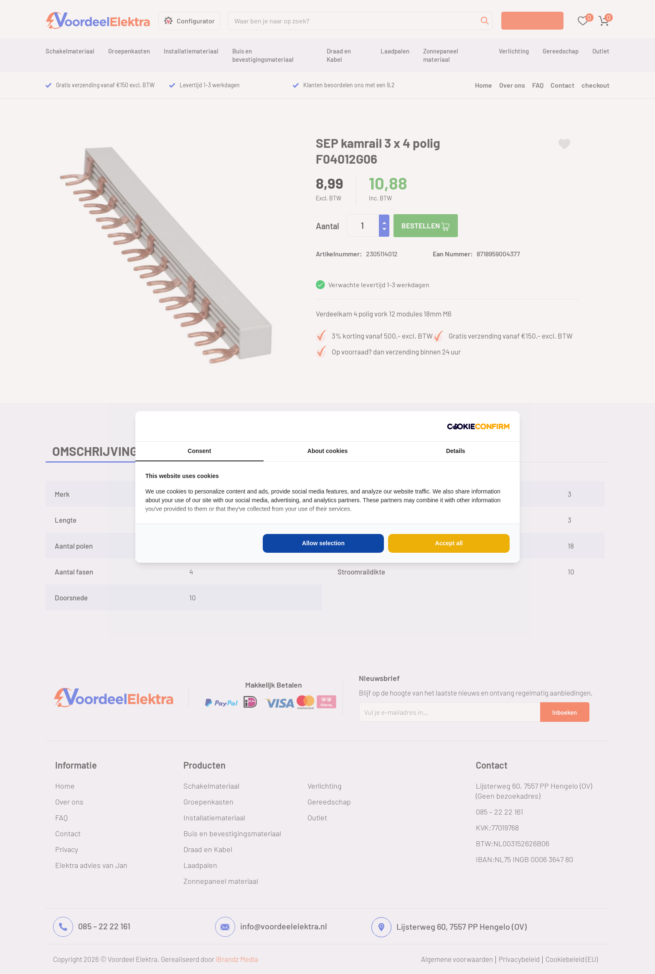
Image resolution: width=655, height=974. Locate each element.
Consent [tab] (199, 451)
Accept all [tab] (449, 543)
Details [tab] (455, 451)
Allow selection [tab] (323, 543)
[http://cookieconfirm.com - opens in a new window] (478, 426)
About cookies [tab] (327, 451)
